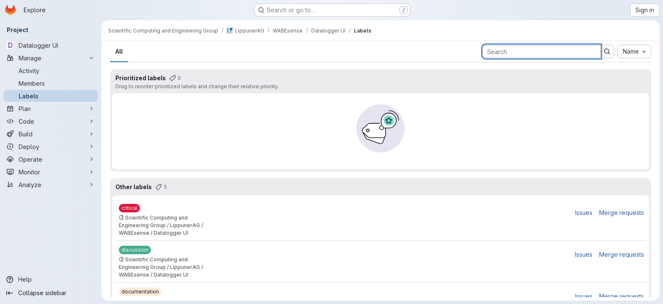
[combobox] (634, 51)
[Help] (50, 279)
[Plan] (50, 108)
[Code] (50, 121)
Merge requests (621, 212)
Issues (583, 212)
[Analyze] (50, 184)
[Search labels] (541, 51)
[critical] (129, 208)
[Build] (50, 134)
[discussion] (135, 250)
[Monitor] (50, 172)
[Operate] (50, 159)
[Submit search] (607, 51)
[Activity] (50, 70)
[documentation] (140, 292)
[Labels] (50, 96)
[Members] (50, 83)
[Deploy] (50, 146)
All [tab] (119, 51)
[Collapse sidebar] (50, 293)
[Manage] (50, 58)
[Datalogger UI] (50, 45)
